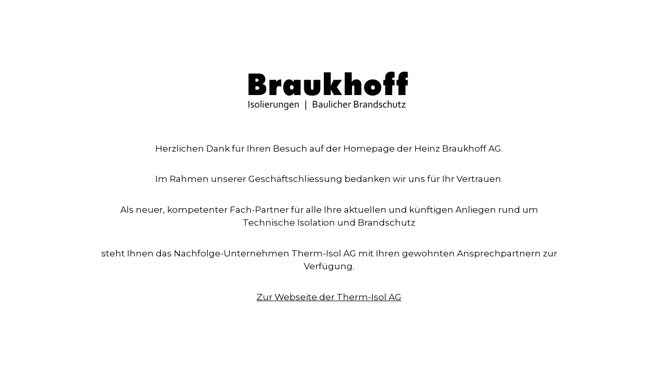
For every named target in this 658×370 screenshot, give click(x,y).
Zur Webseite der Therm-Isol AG (329, 297)
